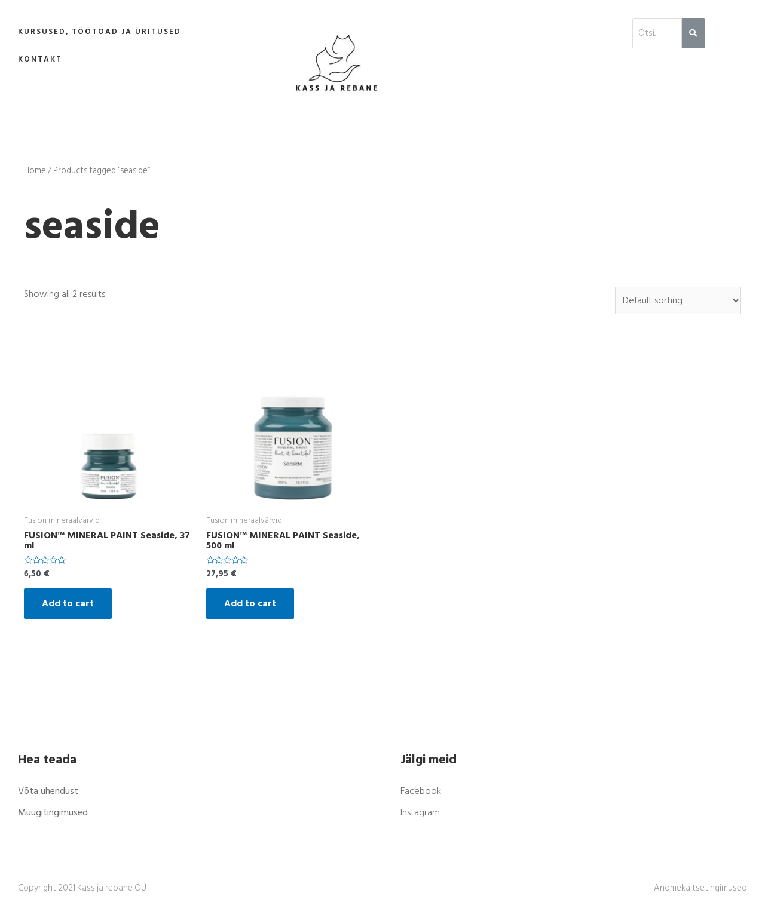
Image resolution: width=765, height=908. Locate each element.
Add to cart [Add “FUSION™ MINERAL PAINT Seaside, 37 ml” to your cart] (68, 603)
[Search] (693, 33)
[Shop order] (678, 300)
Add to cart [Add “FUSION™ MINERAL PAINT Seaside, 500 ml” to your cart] (250, 603)
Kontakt (40, 59)
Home (35, 170)
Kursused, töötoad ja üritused (99, 31)
